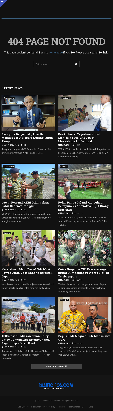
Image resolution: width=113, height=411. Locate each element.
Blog (91, 407)
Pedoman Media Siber (77, 407)
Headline (63, 166)
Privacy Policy (49, 407)
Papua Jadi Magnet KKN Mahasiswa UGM (84, 337)
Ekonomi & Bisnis (10, 300)
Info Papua (64, 300)
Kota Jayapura (9, 98)
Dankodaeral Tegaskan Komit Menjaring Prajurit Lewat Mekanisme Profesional (79, 137)
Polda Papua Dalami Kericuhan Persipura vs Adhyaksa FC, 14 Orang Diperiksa (83, 206)
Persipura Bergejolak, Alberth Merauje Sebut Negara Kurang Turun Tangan (27, 137)
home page (56, 52)
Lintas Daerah (65, 98)
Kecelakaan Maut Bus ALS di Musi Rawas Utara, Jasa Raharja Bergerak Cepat (27, 272)
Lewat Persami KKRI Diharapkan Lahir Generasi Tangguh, (25, 204)
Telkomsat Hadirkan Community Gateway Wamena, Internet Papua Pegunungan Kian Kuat (26, 339)
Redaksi (61, 407)
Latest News (12, 88)
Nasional (7, 233)
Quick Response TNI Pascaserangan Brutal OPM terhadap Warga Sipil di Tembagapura (83, 272)
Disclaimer (36, 407)
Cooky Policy (23, 407)
